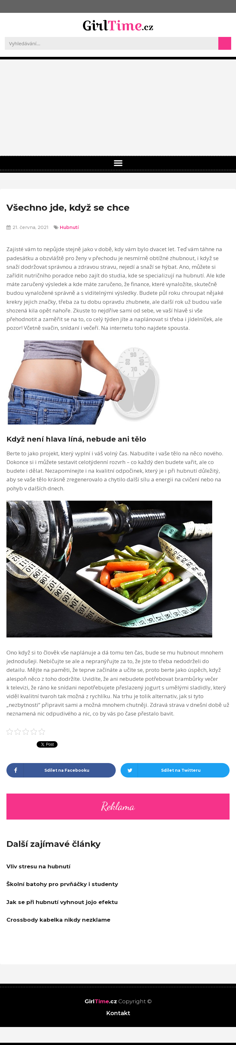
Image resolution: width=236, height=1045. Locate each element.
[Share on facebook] (61, 770)
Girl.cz (101, 1001)
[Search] (224, 43)
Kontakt (118, 1013)
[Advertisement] (118, 108)
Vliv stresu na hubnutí (38, 866)
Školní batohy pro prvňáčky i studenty (62, 884)
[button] (118, 163)
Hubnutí (69, 227)
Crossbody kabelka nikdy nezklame (58, 920)
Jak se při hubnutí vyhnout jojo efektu (62, 902)
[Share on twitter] (175, 770)
